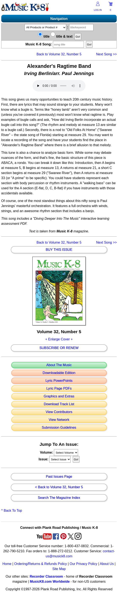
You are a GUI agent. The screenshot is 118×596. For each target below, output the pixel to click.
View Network (59, 419)
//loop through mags (66, 452)
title (43, 36)
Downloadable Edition (59, 373)
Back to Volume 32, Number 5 (59, 54)
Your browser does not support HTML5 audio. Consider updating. (59, 85)
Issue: (43, 459)
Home (6, 564)
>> (106, 54)
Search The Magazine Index (59, 497)
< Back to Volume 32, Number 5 (59, 487)
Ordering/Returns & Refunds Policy (40, 564)
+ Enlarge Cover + (59, 339)
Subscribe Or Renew (59, 348)
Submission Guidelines (59, 427)
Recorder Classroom (46, 576)
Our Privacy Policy (83, 564)
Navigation (59, 18)
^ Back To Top (11, 510)
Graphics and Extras (59, 396)
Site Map (59, 569)
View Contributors (59, 412)
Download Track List (59, 404)
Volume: (47, 452)
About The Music (59, 365)
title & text (62, 36)
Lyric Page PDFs (58, 388)
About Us (107, 564)
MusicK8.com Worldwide (50, 581)
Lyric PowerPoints (58, 380)
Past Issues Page (59, 476)
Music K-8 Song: (55, 44)
